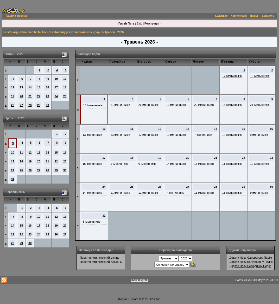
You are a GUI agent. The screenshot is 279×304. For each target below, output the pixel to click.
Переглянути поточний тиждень (101, 261)
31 (12, 179)
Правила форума (16, 15)
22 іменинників (204, 104)
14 (29, 87)
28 (29, 105)
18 (64, 87)
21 (29, 96)
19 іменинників (176, 104)
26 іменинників (148, 104)
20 (21, 96)
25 (64, 96)
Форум (122, 299)
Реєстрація (151, 23)
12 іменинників (148, 134)
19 (12, 96)
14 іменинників (176, 163)
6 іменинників (147, 163)
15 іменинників (92, 163)
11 (64, 78)
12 (12, 87)
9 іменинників (259, 134)
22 (38, 96)
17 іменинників (232, 75)
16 (47, 87)
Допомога (268, 15)
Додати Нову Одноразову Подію (250, 257)
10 (56, 78)
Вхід (139, 23)
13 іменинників (232, 104)
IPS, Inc (155, 299)
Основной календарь (86, 32)
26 (12, 105)
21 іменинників (120, 104)
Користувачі (239, 15)
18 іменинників (93, 105)
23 (47, 96)
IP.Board (133, 299)
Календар (221, 15)
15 (38, 87)
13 (21, 87)
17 (56, 87)
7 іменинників (203, 134)
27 (21, 105)
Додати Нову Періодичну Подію (250, 265)
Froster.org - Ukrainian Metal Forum (27, 32)
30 (47, 105)
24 (56, 96)
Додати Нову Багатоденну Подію (250, 261)
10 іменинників (260, 75)
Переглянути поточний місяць (99, 257)
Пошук (254, 15)
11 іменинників (232, 163)
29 (38, 105)
